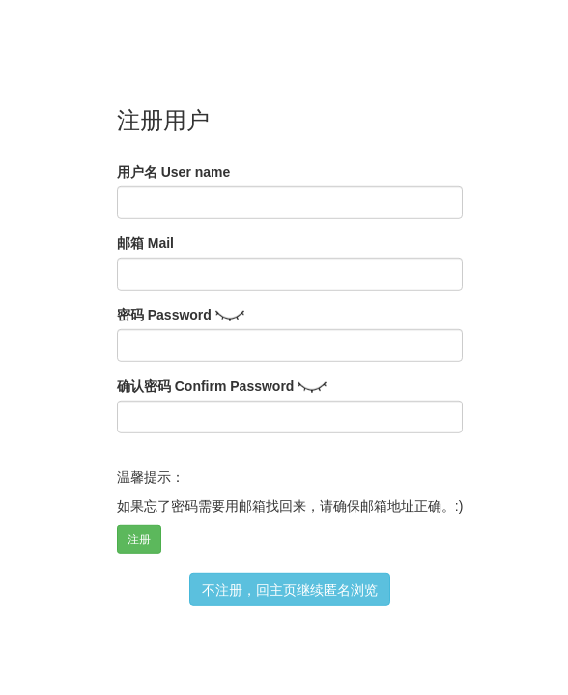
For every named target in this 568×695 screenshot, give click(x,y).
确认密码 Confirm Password (206, 386)
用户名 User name (173, 172)
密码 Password (164, 314)
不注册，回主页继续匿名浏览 (290, 590)
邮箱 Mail (145, 243)
